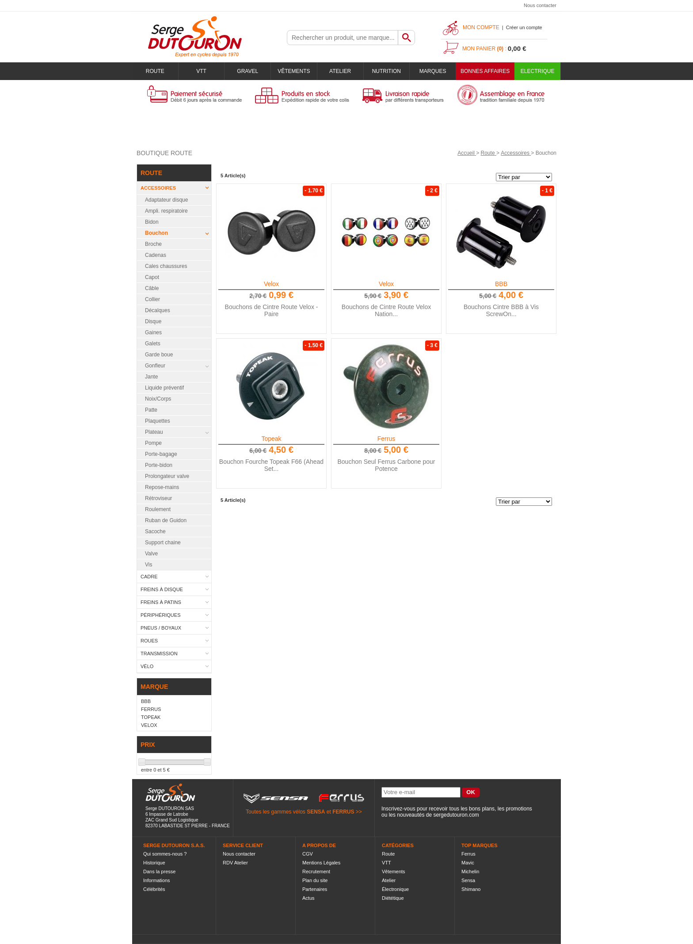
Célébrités (154, 889)
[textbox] (342, 38)
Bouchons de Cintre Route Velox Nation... (386, 310)
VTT (201, 71)
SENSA (316, 812)
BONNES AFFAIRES (485, 71)
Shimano (470, 889)
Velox (271, 283)
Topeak (271, 438)
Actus (308, 898)
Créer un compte (524, 27)
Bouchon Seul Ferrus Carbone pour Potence (386, 465)
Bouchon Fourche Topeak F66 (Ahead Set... (271, 465)
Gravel (247, 71)
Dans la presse (159, 871)
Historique (154, 862)
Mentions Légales (321, 862)
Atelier (340, 71)
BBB (501, 283)
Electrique (538, 71)
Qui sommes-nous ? (165, 853)
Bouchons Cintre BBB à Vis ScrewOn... (501, 310)
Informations (156, 880)
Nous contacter (540, 5)
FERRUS (343, 812)
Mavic (467, 862)
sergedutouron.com (456, 815)
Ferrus (386, 438)
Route (155, 71)
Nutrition (386, 71)
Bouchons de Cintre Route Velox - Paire (271, 310)
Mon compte (481, 27)
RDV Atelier (235, 862)
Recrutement (316, 871)
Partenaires (314, 889)
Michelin (470, 871)
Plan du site (314, 880)
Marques (432, 71)
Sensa (468, 880)
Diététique (393, 898)
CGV (307, 853)
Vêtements (294, 71)
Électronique (395, 889)
